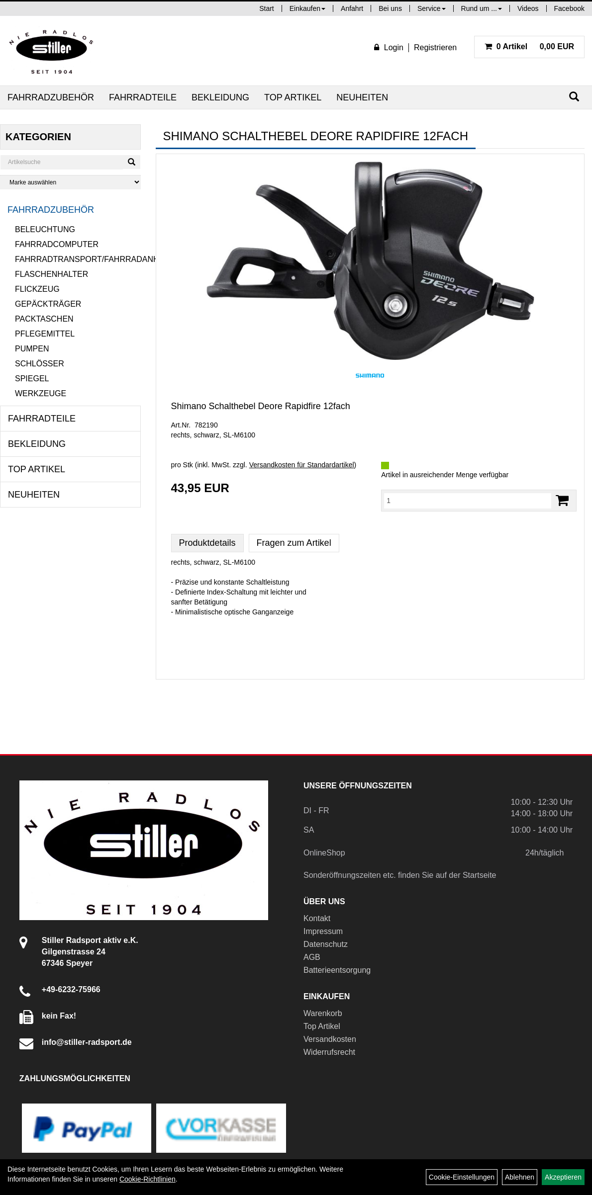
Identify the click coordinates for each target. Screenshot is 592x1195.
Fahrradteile (143, 97)
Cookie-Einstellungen (461, 1177)
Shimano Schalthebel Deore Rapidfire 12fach (260, 406)
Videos (528, 8)
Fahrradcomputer (57, 244)
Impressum (323, 931)
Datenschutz (325, 944)
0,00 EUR (529, 46)
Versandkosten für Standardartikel (301, 465)
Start (266, 8)
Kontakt (316, 918)
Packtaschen (44, 319)
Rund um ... (481, 8)
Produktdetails (207, 543)
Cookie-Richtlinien (147, 1179)
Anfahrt (352, 8)
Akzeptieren (563, 1177)
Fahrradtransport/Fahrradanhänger (78, 259)
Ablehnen (519, 1177)
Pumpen (32, 348)
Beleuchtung (45, 229)
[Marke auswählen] (70, 182)
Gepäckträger (48, 304)
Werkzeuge (40, 393)
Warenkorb (322, 1013)
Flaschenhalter (51, 274)
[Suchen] (574, 96)
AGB (311, 957)
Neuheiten (362, 97)
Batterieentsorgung (337, 970)
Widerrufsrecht (329, 1052)
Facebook (569, 8)
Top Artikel (292, 97)
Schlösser (39, 363)
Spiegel (32, 378)
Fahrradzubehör (50, 97)
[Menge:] (467, 501)
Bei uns (390, 8)
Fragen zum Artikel (294, 543)
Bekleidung (220, 97)
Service (431, 8)
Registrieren (435, 47)
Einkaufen (307, 8)
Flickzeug (37, 289)
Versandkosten (329, 1039)
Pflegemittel (45, 334)
